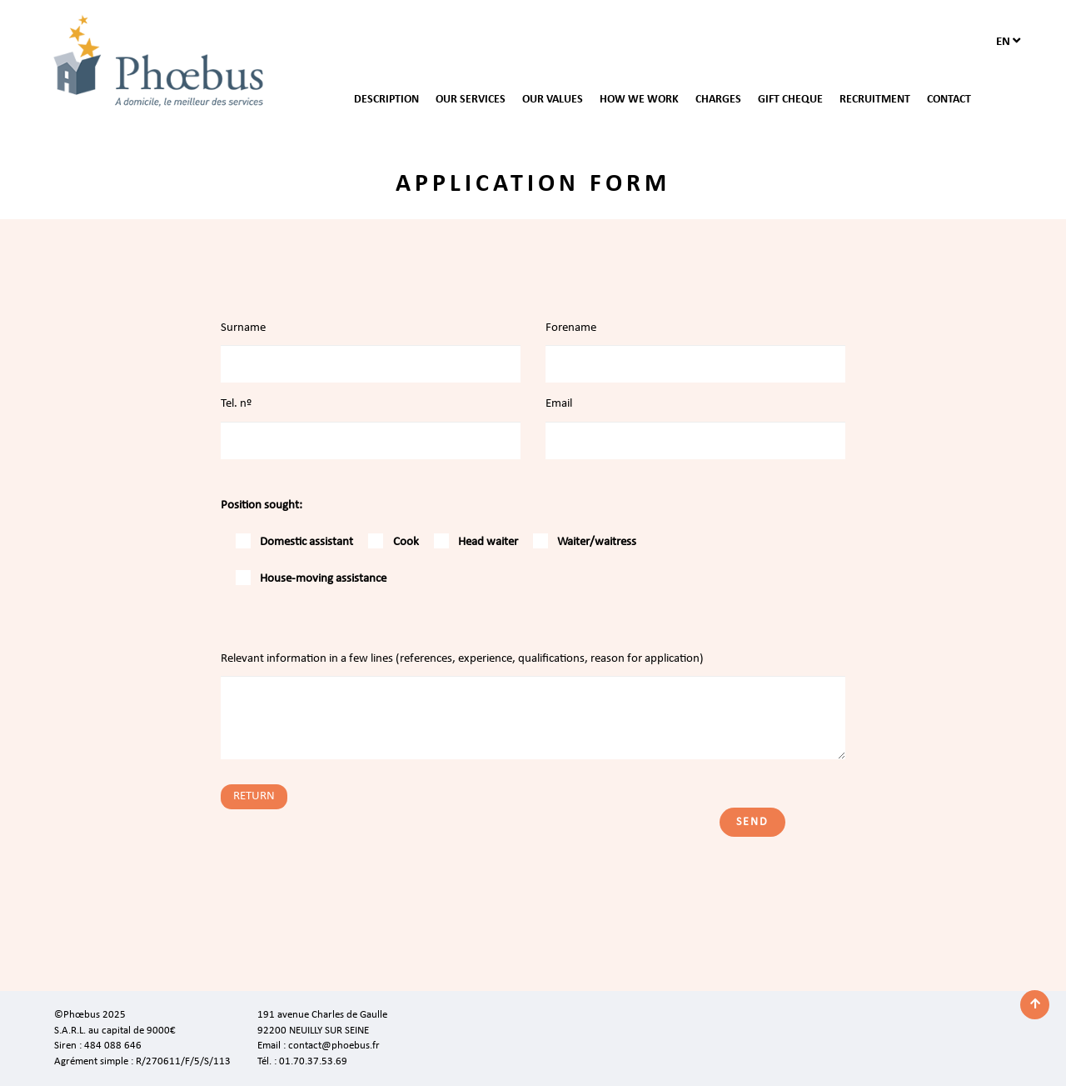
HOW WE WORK (639, 99)
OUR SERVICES (471, 99)
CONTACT (949, 99)
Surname (243, 328)
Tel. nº (236, 404)
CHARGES (718, 99)
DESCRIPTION (386, 99)
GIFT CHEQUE (790, 99)
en (1008, 41)
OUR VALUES (552, 99)
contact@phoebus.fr (334, 1045)
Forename (570, 328)
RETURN (254, 796)
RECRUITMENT (874, 99)
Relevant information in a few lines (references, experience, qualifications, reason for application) (462, 659)
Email (558, 404)
